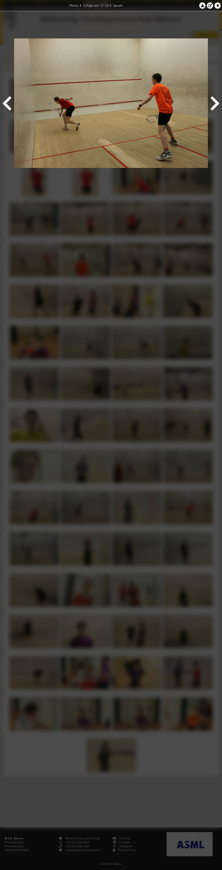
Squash (117, 5)
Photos (74, 5)
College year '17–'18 (96, 5)
